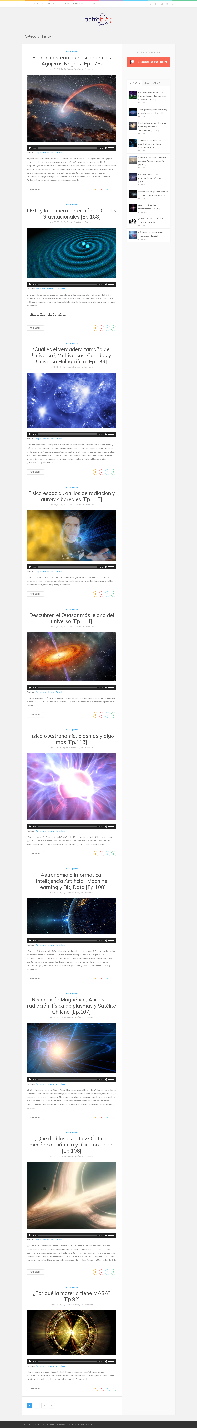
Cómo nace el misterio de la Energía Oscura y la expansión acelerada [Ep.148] (152, 96)
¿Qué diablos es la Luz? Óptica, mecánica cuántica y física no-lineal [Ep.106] (71, 1144)
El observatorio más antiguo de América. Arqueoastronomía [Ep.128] (152, 161)
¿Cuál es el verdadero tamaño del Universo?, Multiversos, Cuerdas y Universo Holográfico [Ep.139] (71, 355)
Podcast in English (75, 4)
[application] (71, 148)
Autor (93, 4)
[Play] (30, 148)
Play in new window (44, 152)
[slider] (67, 148)
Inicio (26, 4)
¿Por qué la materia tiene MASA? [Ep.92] (71, 1296)
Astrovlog (54, 4)
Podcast (38, 4)
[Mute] (106, 148)
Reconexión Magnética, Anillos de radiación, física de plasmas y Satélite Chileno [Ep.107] (71, 1005)
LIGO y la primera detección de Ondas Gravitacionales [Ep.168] (71, 213)
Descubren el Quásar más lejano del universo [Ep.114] (71, 618)
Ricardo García (73, 69)
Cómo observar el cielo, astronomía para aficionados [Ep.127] (151, 178)
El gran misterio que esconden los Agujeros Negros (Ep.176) (71, 60)
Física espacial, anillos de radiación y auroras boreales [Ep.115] (71, 496)
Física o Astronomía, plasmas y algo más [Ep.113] (71, 739)
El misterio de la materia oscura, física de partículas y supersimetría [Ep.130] (152, 127)
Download (60, 152)
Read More (35, 189)
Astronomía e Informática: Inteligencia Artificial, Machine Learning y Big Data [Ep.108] (71, 881)
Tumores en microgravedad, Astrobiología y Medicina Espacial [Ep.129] (151, 144)
